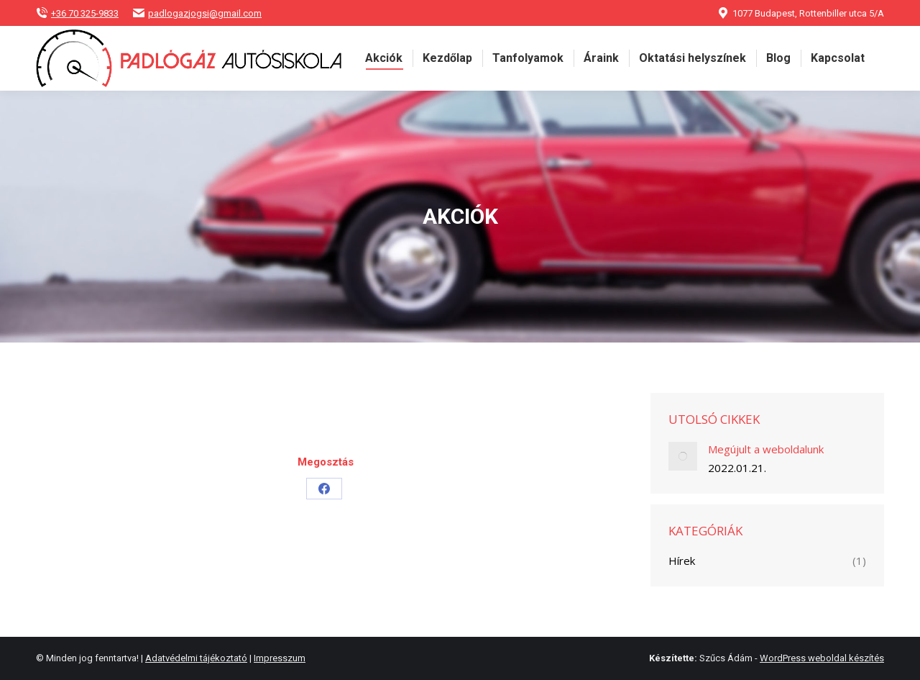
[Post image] (682, 456)
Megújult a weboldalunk (766, 449)
